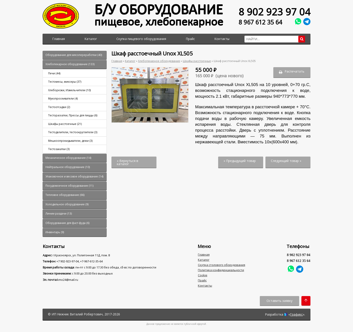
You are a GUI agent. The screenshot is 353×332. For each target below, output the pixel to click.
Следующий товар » (286, 161)
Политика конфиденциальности (221, 270)
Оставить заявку (279, 301)
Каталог (90, 39)
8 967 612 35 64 (260, 22)
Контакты (221, 39)
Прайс (190, 39)
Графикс (296, 314)
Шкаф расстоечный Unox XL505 (235, 61)
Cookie (202, 275)
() (73, 55)
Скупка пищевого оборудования (141, 39)
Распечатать (294, 71)
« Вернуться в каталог (127, 162)
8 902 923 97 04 (274, 12)
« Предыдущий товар (240, 161)
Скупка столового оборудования (221, 265)
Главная (58, 39)
